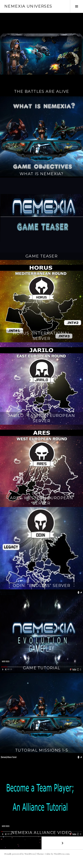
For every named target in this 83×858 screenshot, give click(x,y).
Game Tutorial (41, 668)
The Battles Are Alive (41, 91)
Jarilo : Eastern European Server (41, 418)
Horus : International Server (41, 336)
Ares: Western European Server (41, 501)
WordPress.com (61, 853)
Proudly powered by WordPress (19, 853)
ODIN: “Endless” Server (41, 585)
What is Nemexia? (41, 173)
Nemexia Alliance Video (41, 832)
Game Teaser (41, 256)
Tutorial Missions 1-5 (41, 750)
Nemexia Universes (28, 6)
